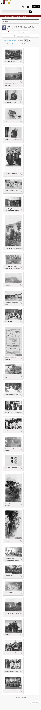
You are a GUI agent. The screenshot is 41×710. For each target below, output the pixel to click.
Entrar (35, 7)
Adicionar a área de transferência (21, 62)
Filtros (6, 21)
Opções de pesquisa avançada (21, 36)
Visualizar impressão (9, 41)
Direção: (8, 44)
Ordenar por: (26, 44)
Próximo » (34, 702)
